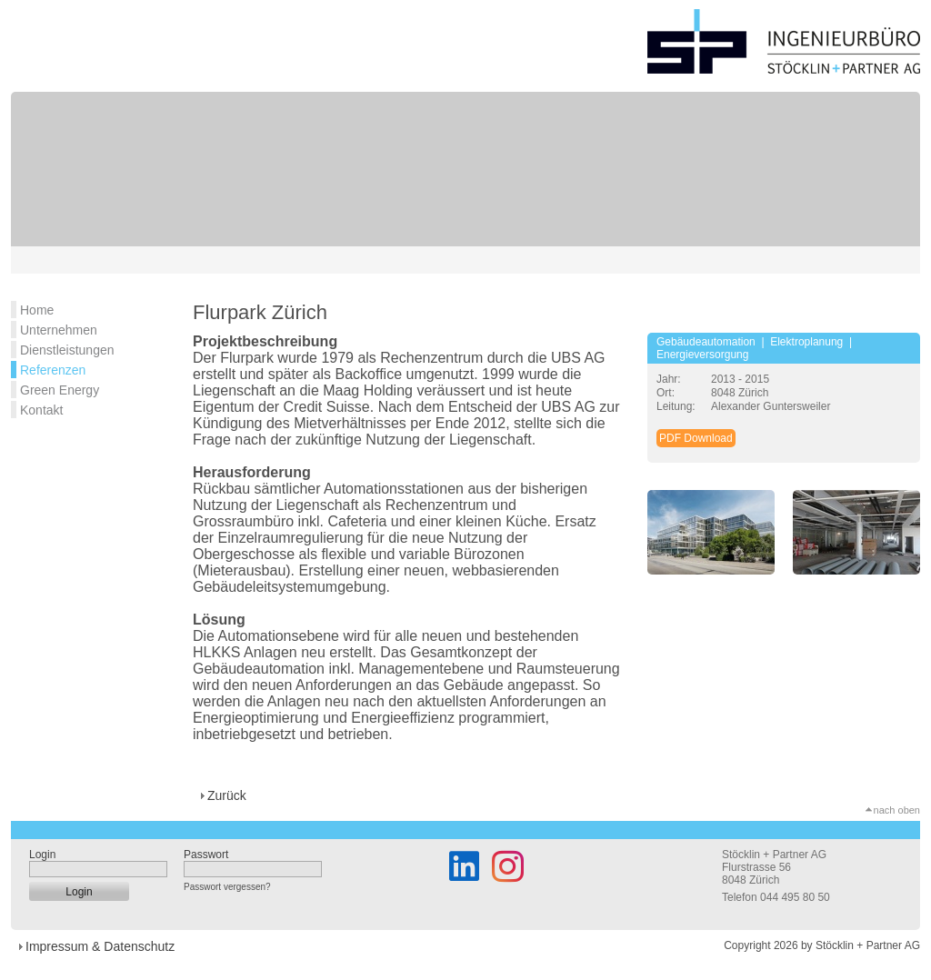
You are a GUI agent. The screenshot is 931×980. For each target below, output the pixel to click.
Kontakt (41, 410)
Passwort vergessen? (227, 887)
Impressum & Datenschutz (100, 946)
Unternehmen (58, 330)
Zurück (226, 795)
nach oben (897, 810)
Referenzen (52, 370)
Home (37, 310)
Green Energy (59, 390)
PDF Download (696, 438)
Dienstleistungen (67, 350)
